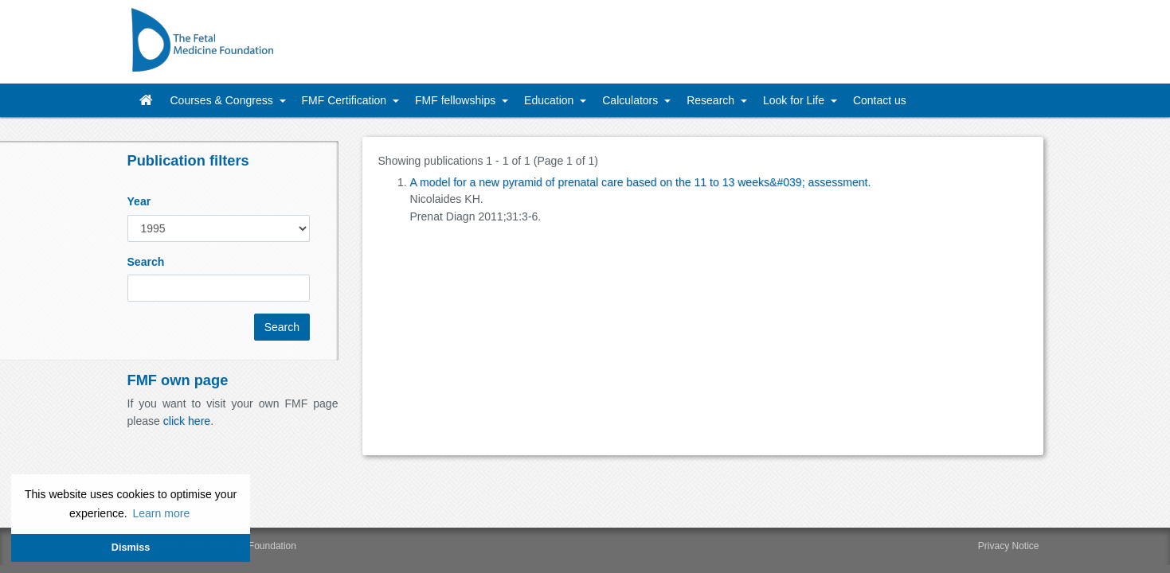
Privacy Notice (1008, 546)
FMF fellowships (457, 100)
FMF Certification (345, 100)
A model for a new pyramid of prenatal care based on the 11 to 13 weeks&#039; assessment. (640, 182)
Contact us (879, 100)
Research (712, 100)
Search (146, 261)
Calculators (631, 100)
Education (550, 100)
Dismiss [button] (131, 547)
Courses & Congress (223, 100)
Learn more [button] (161, 513)
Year (139, 201)
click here (186, 421)
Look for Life (795, 100)
